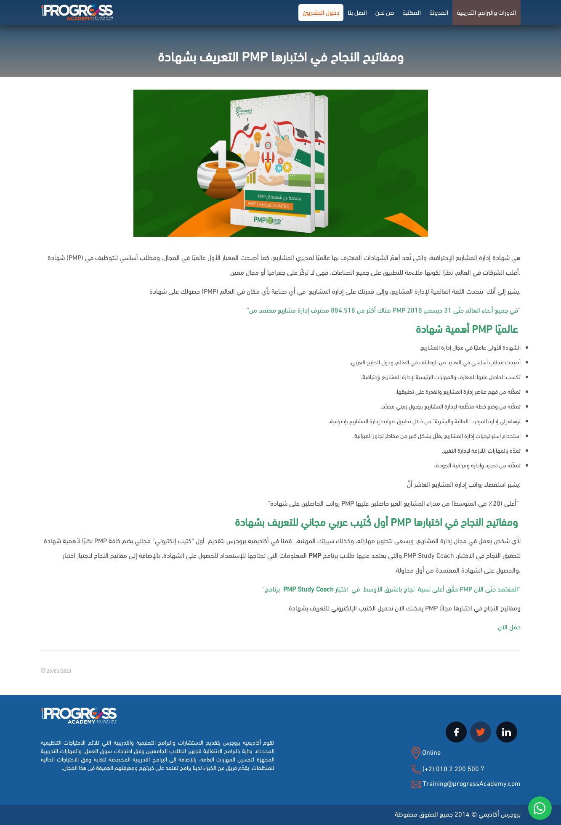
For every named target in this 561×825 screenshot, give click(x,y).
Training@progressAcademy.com (472, 783)
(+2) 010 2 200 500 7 (452, 768)
